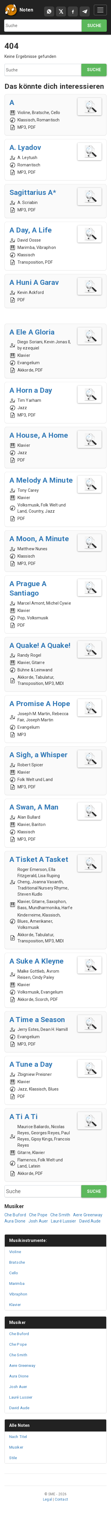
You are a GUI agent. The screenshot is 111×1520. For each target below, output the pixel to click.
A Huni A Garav (34, 282)
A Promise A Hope (39, 703)
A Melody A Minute (41, 480)
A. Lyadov (25, 147)
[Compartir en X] (61, 11)
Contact (61, 1499)
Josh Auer (38, 1221)
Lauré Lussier (63, 1221)
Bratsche (17, 1262)
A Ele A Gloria (31, 332)
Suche (94, 25)
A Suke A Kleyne (36, 961)
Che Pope (38, 1215)
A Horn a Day (30, 390)
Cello (13, 1273)
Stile (13, 1458)
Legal (47, 1499)
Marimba (17, 1283)
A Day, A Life (30, 230)
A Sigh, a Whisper (38, 754)
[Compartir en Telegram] (85, 11)
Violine (15, 1252)
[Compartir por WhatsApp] (49, 11)
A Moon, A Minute (39, 538)
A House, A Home (38, 435)
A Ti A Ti (23, 1116)
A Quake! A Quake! (39, 645)
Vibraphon (18, 1294)
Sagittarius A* (32, 192)
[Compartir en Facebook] (73, 11)
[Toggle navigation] (100, 10)
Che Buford (15, 1215)
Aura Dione (14, 1221)
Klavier (15, 1304)
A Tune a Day (30, 1064)
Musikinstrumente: (28, 1240)
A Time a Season (37, 1019)
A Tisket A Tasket (38, 859)
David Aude (90, 1221)
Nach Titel (18, 1436)
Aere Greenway (87, 1215)
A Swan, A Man (33, 807)
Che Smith (60, 1215)
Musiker (17, 1322)
